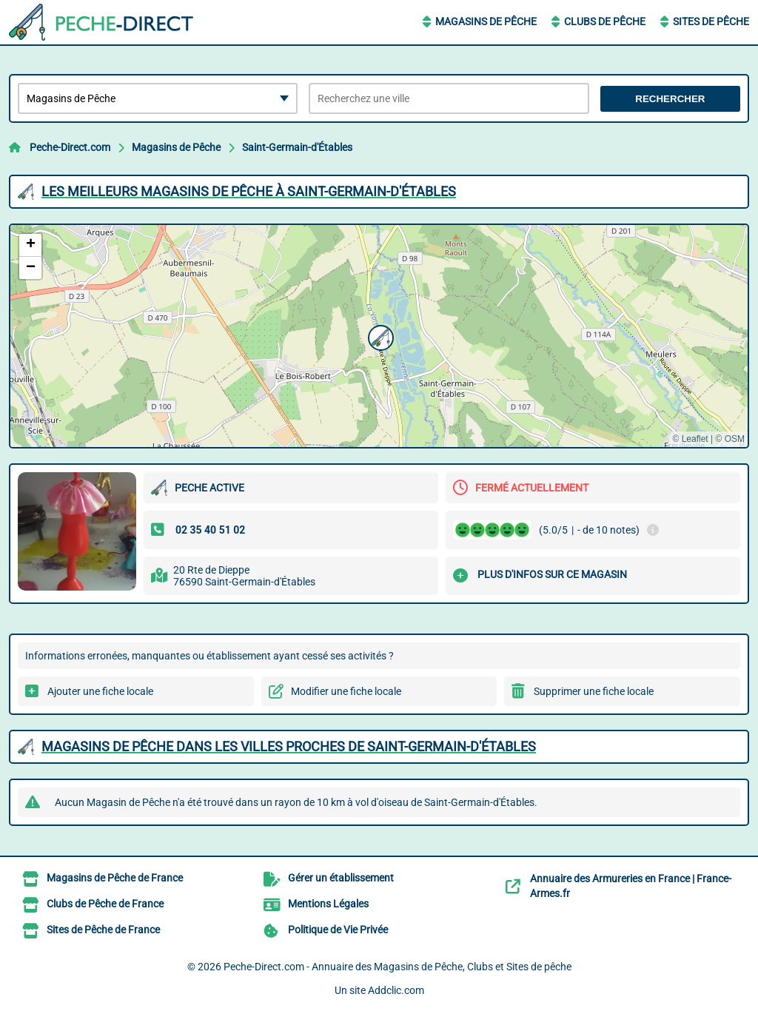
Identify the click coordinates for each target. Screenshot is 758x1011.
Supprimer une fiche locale (594, 691)
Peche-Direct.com (70, 147)
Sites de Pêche (711, 21)
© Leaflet (690, 439)
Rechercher (670, 98)
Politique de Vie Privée (338, 930)
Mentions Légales (328, 904)
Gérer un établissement (341, 878)
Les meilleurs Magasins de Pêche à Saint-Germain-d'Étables (248, 191)
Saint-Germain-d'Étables (297, 147)
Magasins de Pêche (486, 21)
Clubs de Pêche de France (105, 904)
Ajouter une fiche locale (100, 691)
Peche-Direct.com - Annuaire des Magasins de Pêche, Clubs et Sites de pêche (397, 967)
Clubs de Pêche (604, 21)
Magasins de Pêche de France (115, 878)
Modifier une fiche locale (346, 691)
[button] (379, 336)
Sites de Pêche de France (103, 930)
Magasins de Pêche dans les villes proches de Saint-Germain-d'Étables (288, 746)
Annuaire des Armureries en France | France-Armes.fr (630, 886)
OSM (735, 439)
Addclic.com (396, 990)
